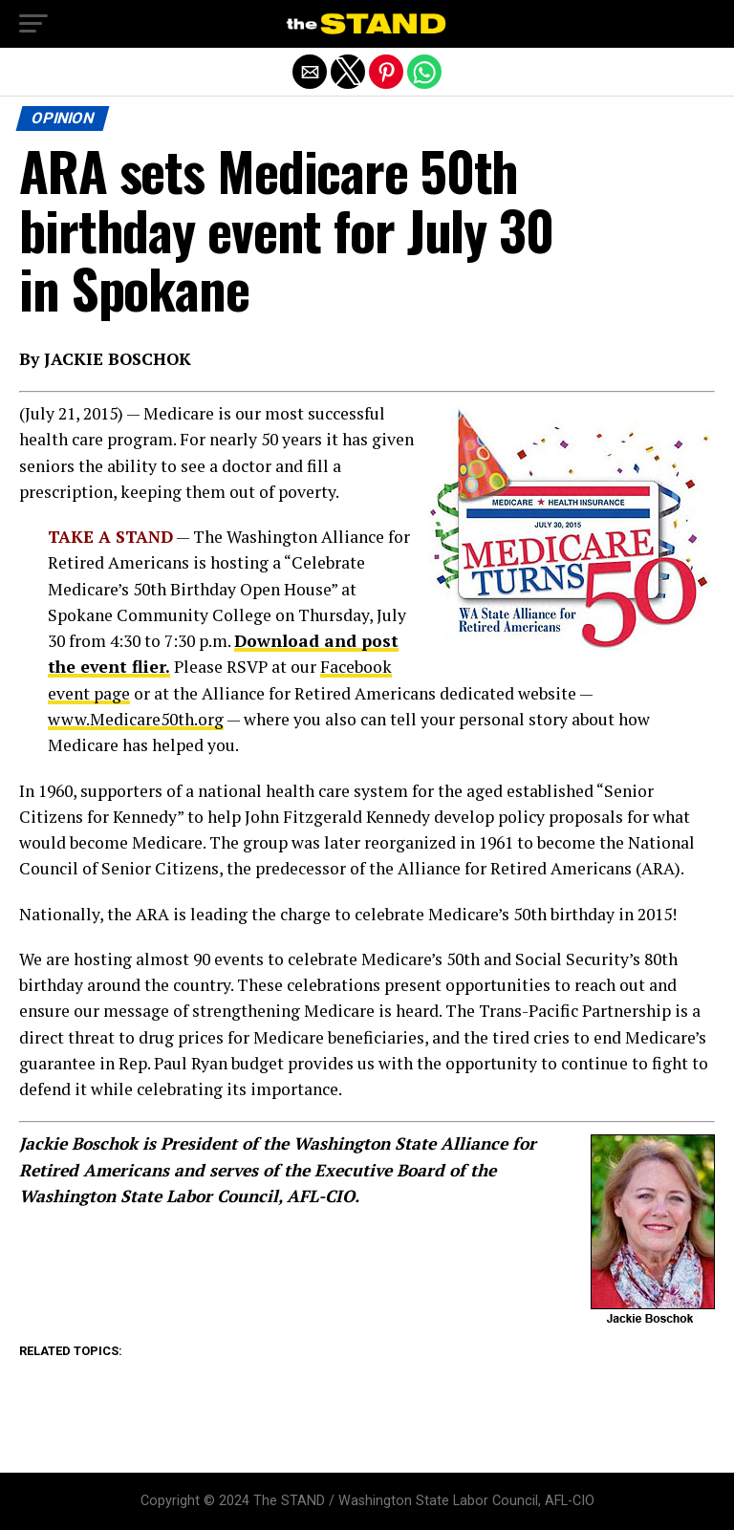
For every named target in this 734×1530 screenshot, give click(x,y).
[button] (33, 23)
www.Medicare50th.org (136, 719)
